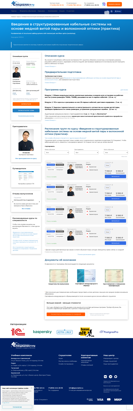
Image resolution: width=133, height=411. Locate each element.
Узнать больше (50, 66)
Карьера (47, 11)
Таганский (15, 367)
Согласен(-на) (17, 407)
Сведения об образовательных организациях (109, 382)
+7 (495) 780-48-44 (73, 5)
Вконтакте (105, 376)
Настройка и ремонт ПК (52, 16)
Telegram (110, 376)
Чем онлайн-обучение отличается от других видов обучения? (65, 138)
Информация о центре (110, 358)
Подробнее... (6, 402)
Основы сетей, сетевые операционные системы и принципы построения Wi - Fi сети (25, 241)
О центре (82, 11)
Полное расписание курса (86, 254)
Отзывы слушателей (110, 361)
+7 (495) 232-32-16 (56, 5)
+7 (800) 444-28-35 (91, 5)
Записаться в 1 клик (26, 110)
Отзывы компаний (87, 365)
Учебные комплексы (21, 355)
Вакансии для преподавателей (109, 388)
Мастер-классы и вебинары (68, 361)
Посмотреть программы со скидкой (66, 314)
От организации (71, 3)
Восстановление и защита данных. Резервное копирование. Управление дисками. (25, 248)
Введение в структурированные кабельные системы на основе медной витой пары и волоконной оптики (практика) (25, 234)
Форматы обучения (31, 11)
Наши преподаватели (110, 363)
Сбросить (124, 156)
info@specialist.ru (86, 394)
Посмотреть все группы (26, 115)
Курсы (15, 11)
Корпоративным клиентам (89, 356)
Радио (88, 164)
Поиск (108, 11)
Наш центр (109, 355)
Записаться (26, 103)
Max (116, 376)
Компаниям (60, 11)
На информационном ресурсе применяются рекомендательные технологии (110, 395)
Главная (13, 16)
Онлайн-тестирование (66, 363)
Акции (72, 11)
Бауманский (15, 372)
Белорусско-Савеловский (20, 358)
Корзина (111, 11)
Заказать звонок (114, 4)
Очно (107, 165)
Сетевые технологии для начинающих (33, 16)
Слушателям (65, 355)
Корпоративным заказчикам (86, 361)
